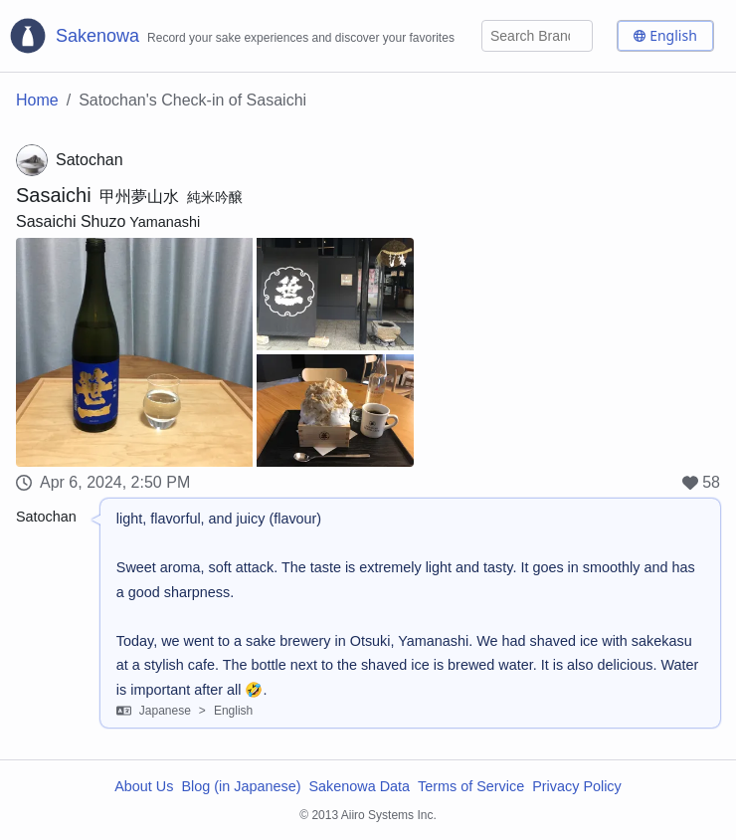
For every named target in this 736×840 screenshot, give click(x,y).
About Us (143, 786)
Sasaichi (54, 195)
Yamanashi (164, 222)
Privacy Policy (577, 786)
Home (37, 100)
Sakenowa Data (359, 786)
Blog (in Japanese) (240, 786)
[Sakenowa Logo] (231, 36)
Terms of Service (471, 786)
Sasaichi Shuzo (70, 221)
